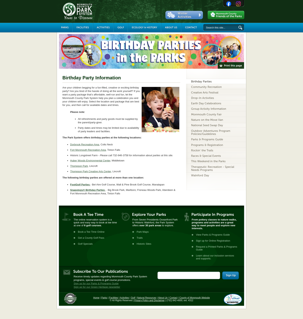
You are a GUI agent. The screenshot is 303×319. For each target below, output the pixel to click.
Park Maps (143, 231)
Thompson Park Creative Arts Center (90, 171)
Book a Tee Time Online (91, 231)
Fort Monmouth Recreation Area (88, 149)
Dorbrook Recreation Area (84, 144)
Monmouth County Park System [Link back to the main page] (89, 11)
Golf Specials (85, 243)
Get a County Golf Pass (91, 237)
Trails (140, 237)
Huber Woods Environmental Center (90, 160)
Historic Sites (144, 243)
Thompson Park (79, 166)
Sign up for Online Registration (213, 240)
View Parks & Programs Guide (213, 234)
